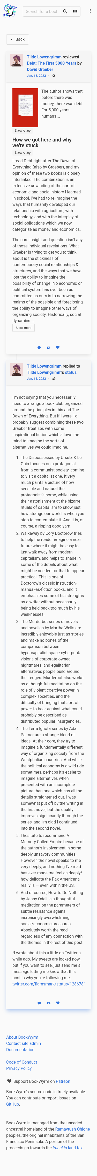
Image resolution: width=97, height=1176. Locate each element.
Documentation (20, 1049)
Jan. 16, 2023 (36, 76)
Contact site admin (23, 1043)
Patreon (63, 1081)
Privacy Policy (19, 1068)
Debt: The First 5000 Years (51, 63)
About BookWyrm (22, 1037)
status (71, 372)
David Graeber (40, 69)
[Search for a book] (41, 11)
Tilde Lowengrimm (44, 372)
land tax (68, 1147)
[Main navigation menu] (90, 11)
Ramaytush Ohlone (72, 1129)
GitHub (12, 1104)
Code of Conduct (21, 1062)
